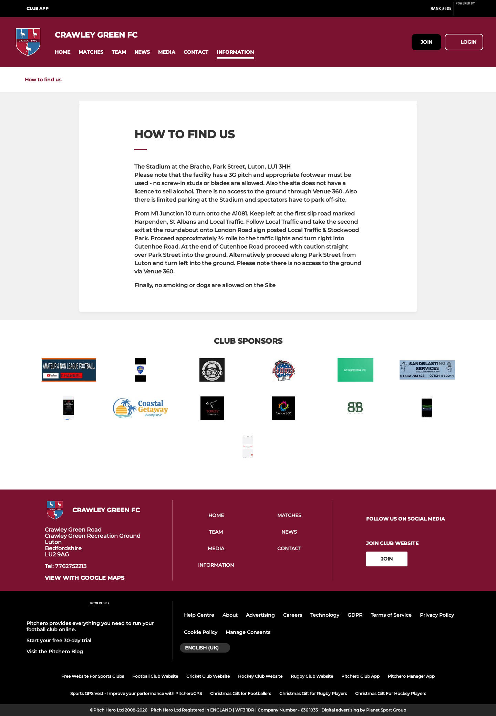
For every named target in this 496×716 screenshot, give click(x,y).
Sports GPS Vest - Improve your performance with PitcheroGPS (136, 693)
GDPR (355, 615)
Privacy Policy (437, 615)
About (230, 615)
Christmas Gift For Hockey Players (390, 693)
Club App (38, 8)
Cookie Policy (200, 632)
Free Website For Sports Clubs (92, 676)
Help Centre (199, 615)
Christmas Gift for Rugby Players (313, 693)
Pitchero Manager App (411, 676)
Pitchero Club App (360, 676)
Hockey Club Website (260, 676)
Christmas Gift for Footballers (240, 693)
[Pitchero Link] (469, 11)
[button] (62, 52)
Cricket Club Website (208, 676)
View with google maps (84, 578)
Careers (292, 615)
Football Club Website (155, 676)
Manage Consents (248, 632)
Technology (324, 615)
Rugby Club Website (312, 676)
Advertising (260, 615)
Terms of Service (391, 615)
